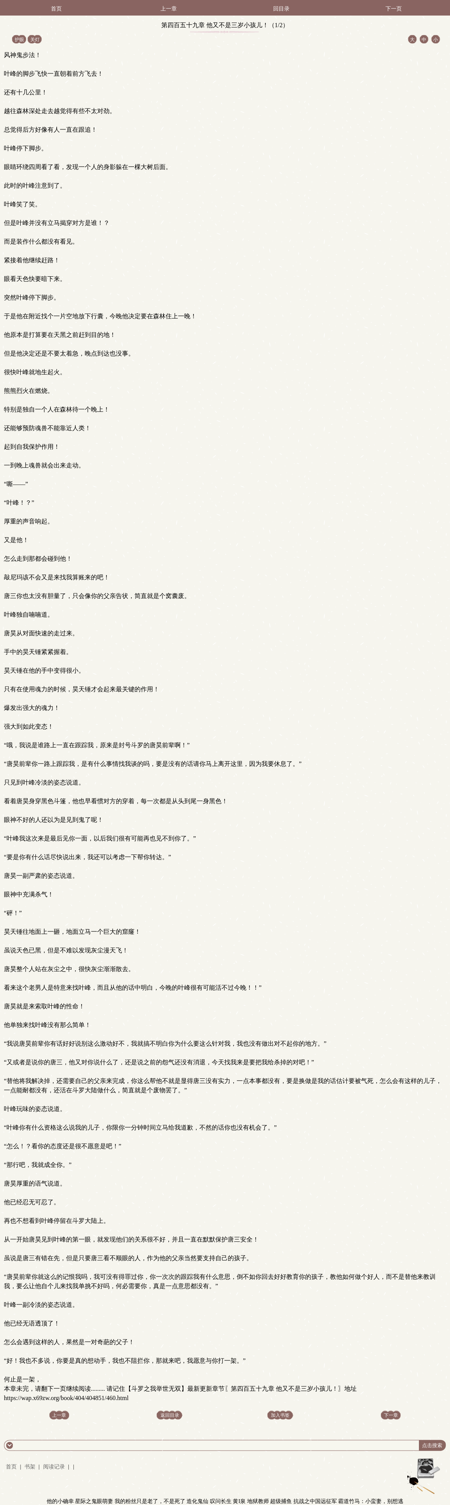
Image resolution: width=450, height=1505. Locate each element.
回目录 (281, 9)
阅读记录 (54, 1467)
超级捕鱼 (281, 1501)
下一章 (391, 1415)
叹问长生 (221, 1501)
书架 (29, 1467)
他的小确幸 (60, 1501)
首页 (56, 9)
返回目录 (169, 1415)
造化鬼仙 (197, 1501)
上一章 (168, 9)
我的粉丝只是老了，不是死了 (150, 1501)
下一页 (393, 9)
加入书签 (280, 1415)
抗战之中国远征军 (315, 1501)
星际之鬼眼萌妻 (94, 1501)
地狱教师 (258, 1501)
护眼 (19, 39)
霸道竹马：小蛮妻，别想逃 (370, 1501)
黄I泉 (239, 1501)
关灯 (35, 39)
